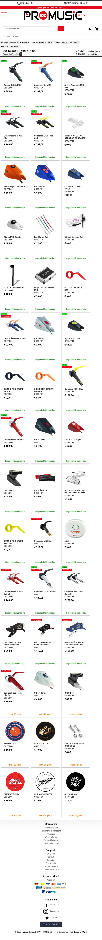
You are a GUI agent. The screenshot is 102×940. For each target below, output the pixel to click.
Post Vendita (51, 863)
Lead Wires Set (41, 237)
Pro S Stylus (39, 439)
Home (6, 37)
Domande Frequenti (51, 869)
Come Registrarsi (51, 828)
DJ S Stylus (39, 186)
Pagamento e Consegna (51, 831)
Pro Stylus (39, 338)
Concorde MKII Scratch (45, 591)
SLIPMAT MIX (70, 794)
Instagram (51, 911)
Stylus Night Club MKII (14, 186)
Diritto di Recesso (51, 840)
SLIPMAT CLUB (41, 743)
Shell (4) (65, 42)
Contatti (51, 857)
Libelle (67, 541)
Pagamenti (51, 880)
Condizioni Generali (51, 843)
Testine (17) (73, 42)
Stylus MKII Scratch (13, 237)
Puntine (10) (55, 42)
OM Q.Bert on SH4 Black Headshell (42, 643)
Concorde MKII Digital (14, 439)
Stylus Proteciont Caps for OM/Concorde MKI (75, 491)
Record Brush (40, 490)
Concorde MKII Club (73, 389)
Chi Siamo (51, 854)
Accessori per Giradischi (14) (39, 42)
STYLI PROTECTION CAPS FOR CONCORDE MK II (75, 138)
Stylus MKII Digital (73, 439)
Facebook (51, 905)
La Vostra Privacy (51, 837)
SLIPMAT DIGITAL (12, 794)
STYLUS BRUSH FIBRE (14, 288)
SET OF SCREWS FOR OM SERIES (74, 744)
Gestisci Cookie (51, 924)
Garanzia (51, 834)
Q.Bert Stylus (40, 693)
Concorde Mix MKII (13, 85)
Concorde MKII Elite (43, 541)
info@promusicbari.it (76, 3)
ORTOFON (8, 88)
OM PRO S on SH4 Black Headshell (12, 643)
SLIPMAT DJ (9, 743)
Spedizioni (51, 860)
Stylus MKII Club (72, 338)
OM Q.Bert (69, 693)
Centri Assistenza (51, 866)
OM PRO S (8, 490)
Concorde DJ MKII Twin (15, 338)
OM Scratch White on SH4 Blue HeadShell (74, 643)
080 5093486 (26, 3)
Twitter (51, 917)
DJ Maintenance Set (73, 237)
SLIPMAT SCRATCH (43, 794)
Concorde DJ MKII (42, 85)
